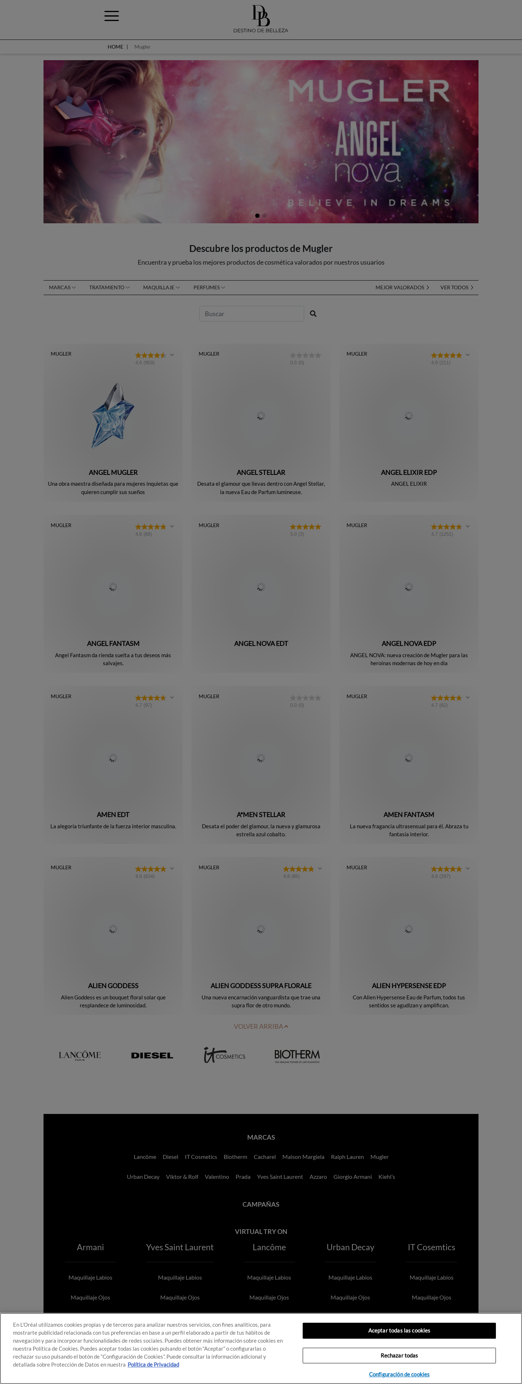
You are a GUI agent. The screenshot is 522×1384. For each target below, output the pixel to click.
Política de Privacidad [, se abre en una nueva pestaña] (153, 1365)
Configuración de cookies (399, 1374)
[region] (261, 1348)
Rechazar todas (399, 1355)
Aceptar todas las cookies (399, 1330)
